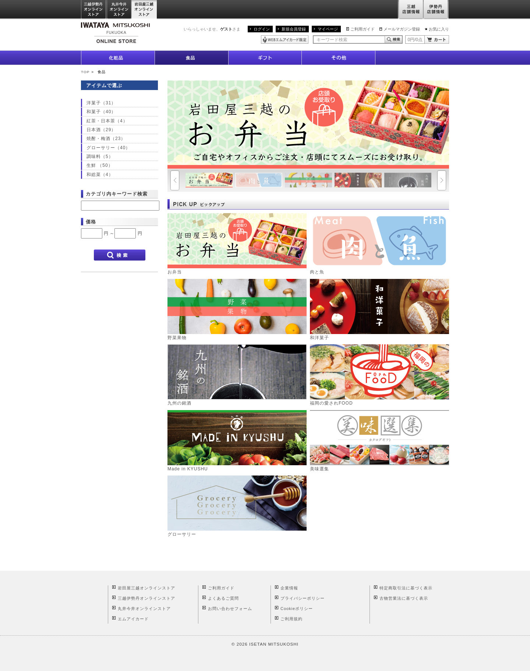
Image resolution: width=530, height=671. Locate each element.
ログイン (262, 29)
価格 (91, 222)
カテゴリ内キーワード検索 (117, 194)
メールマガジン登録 (402, 29)
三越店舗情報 (410, 9)
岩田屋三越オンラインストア (144, 9)
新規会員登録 (294, 29)
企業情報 (289, 588)
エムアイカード (133, 619)
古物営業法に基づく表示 (403, 598)
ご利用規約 (291, 619)
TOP (85, 72)
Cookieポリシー (296, 608)
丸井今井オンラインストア (119, 9)
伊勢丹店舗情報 (436, 9)
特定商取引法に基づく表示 (405, 588)
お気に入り (439, 29)
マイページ (328, 29)
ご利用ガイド (362, 29)
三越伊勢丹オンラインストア (94, 9)
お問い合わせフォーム (230, 608)
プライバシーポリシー (302, 598)
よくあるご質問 (223, 598)
